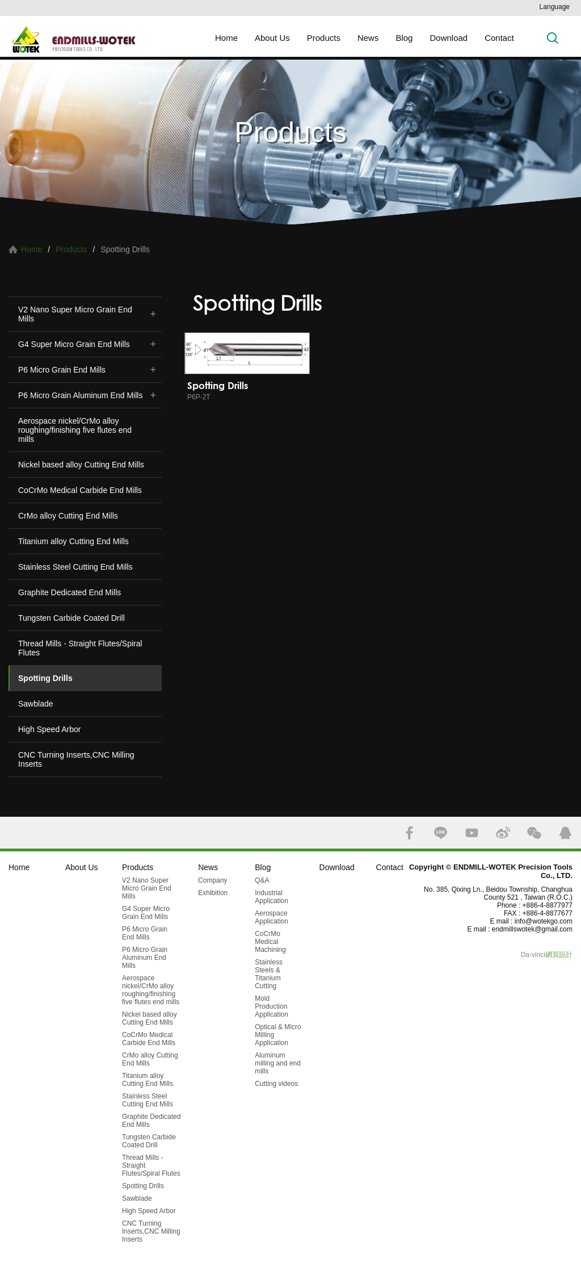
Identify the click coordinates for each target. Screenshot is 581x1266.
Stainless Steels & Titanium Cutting (269, 974)
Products (323, 38)
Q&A (262, 880)
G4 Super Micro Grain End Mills (74, 344)
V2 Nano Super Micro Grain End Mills (75, 314)
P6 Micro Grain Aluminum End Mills (80, 395)
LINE (440, 833)
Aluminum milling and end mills (278, 1063)
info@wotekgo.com (543, 921)
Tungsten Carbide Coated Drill (71, 617)
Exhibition (213, 893)
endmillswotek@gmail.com (532, 929)
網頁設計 (558, 955)
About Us (272, 38)
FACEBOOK (409, 833)
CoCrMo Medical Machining (270, 942)
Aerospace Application (271, 917)
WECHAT (534, 833)
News (368, 38)
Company (212, 880)
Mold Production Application (271, 1006)
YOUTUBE (472, 833)
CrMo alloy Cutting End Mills (68, 515)
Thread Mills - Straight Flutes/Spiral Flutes (80, 648)
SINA (503, 833)
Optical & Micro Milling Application (278, 1035)
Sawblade (35, 703)
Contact (499, 38)
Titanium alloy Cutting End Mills (73, 541)
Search (553, 38)
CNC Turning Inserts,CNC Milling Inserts (76, 759)
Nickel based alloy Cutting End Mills (81, 464)
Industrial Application (271, 897)
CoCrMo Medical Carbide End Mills (80, 490)
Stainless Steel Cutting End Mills (75, 566)
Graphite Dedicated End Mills (69, 592)
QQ (565, 833)
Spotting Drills (45, 678)
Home (226, 38)
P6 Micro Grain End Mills (62, 369)
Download (449, 38)
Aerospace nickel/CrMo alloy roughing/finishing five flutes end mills (75, 430)
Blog (403, 38)
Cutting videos (276, 1084)
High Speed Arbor (49, 729)
